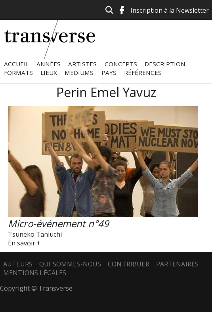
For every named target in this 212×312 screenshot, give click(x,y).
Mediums (79, 73)
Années (48, 64)
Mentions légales (35, 272)
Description (165, 64)
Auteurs (17, 264)
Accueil (16, 64)
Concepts (121, 64)
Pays (109, 73)
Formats (18, 73)
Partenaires (177, 264)
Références (143, 73)
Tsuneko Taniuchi (35, 234)
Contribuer (128, 264)
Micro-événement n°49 (58, 223)
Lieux (48, 73)
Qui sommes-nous (70, 264)
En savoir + (24, 243)
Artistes (82, 64)
